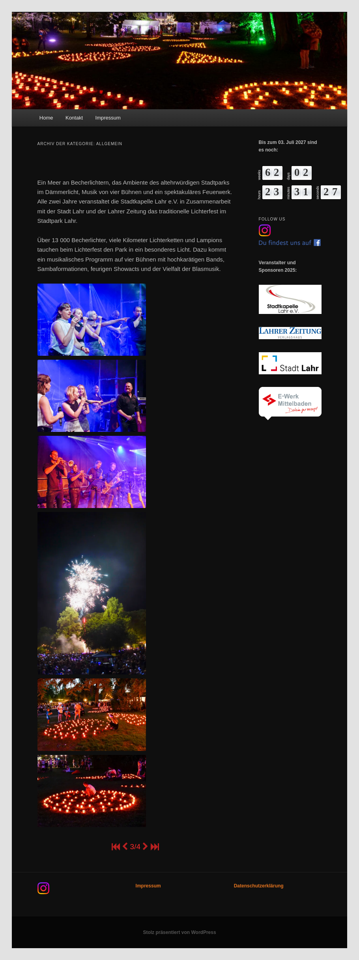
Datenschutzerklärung (259, 886)
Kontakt (74, 118)
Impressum (108, 118)
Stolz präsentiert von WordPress (179, 932)
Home (46, 118)
